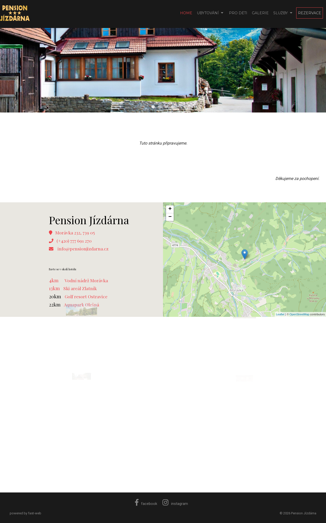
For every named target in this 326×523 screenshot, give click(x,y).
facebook (146, 503)
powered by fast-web (25, 513)
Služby (280, 13)
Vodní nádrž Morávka (86, 280)
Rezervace (309, 13)
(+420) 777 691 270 (74, 241)
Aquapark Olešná (81, 304)
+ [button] (170, 209)
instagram (175, 503)
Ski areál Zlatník (80, 288)
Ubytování (208, 13)
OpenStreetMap (299, 314)
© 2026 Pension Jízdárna (298, 513)
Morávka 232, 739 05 (75, 232)
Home (186, 13)
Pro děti (238, 13)
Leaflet (280, 314)
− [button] (170, 217)
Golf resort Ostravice (86, 296)
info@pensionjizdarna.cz (83, 248)
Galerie (260, 13)
